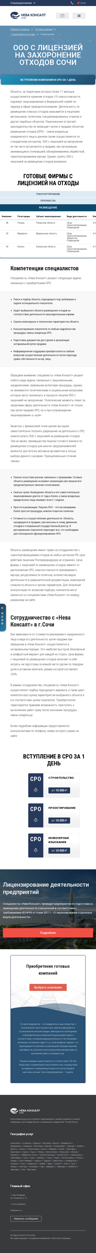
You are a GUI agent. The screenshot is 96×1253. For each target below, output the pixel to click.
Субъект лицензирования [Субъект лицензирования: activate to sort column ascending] (48, 216)
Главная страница (20, 29)
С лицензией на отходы (23, 34)
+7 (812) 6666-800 (17, 1204)
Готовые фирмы (44, 29)
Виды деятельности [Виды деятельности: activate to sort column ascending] (77, 216)
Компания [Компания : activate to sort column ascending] (6, 216)
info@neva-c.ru (16, 1210)
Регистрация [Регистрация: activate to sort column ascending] (24, 216)
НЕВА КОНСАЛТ (19, 1235)
